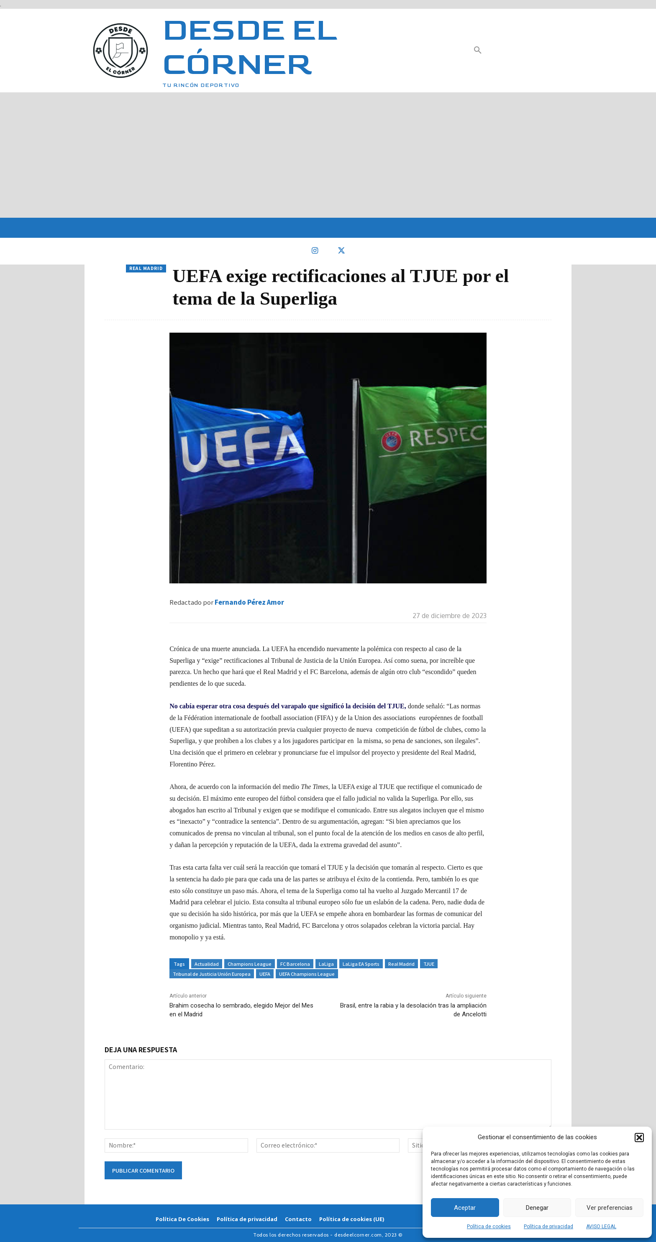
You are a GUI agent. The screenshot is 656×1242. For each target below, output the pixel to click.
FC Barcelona (295, 963)
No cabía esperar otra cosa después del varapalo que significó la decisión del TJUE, (287, 706)
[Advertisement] (328, 155)
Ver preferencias (610, 1207)
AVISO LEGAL (601, 1226)
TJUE (428, 963)
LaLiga (326, 963)
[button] (639, 1137)
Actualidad (207, 963)
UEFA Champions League (307, 973)
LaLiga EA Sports (361, 963)
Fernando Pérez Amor (249, 602)
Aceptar (465, 1207)
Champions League (250, 963)
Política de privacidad (548, 1226)
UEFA (264, 973)
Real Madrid (146, 268)
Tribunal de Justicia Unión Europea (212, 973)
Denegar (537, 1207)
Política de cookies (489, 1226)
